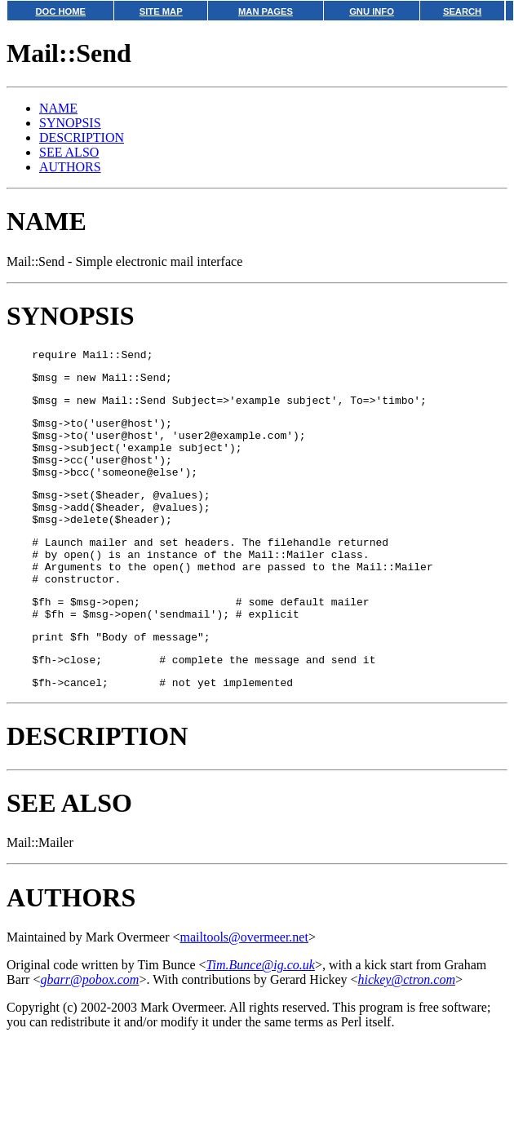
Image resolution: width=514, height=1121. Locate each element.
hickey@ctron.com (406, 1028)
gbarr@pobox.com (89, 1028)
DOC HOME (60, 11)
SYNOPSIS (70, 123)
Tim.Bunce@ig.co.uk (260, 1014)
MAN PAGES (265, 11)
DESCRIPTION (81, 137)
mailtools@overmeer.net (244, 986)
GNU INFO (371, 11)
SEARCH (462, 11)
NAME (58, 108)
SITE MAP (161, 11)
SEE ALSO (69, 152)
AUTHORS (70, 167)
